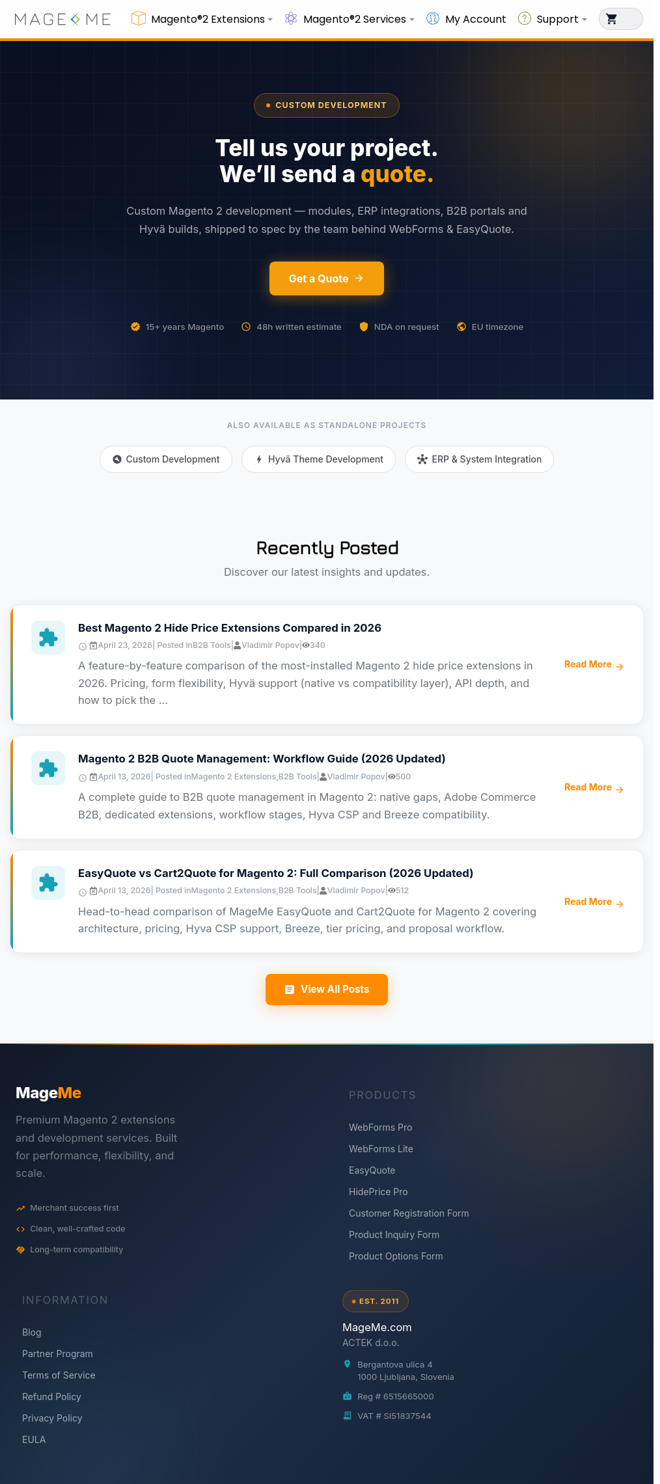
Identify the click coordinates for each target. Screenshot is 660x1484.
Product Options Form (396, 1255)
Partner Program (57, 1353)
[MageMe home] (163, 1093)
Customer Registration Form (409, 1213)
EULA (34, 1439)
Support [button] (558, 19)
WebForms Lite (381, 1148)
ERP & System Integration (479, 459)
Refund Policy (51, 1396)
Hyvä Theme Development (318, 459)
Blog (32, 1332)
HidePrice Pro (378, 1191)
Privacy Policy (52, 1417)
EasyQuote (372, 1170)
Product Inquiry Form (394, 1234)
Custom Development (326, 105)
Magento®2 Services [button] (354, 19)
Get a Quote (327, 278)
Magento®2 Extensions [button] (208, 19)
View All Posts (326, 989)
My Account (475, 19)
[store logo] (62, 19)
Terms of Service (59, 1375)
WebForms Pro (380, 1127)
